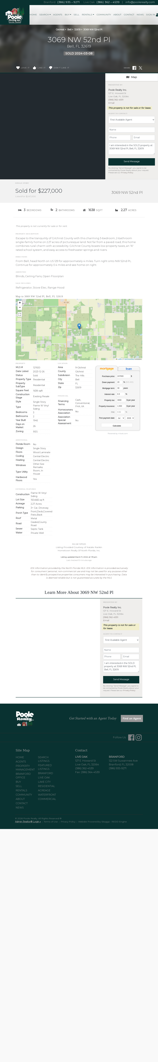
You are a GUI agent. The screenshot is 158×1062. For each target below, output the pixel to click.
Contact (129, 14)
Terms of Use (51, 821)
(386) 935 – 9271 (68, 2)
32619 (77, 29)
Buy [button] (67, 14)
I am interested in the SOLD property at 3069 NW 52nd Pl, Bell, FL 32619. (131, 149)
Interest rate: (110, 394)
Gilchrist (60, 29)
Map (131, 77)
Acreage (44, 790)
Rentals (21, 790)
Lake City (44, 781)
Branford (45, 773)
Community (104, 14)
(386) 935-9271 (117, 768)
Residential (46, 786)
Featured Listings (45, 767)
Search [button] (44, 14)
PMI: (113, 412)
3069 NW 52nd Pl (92, 29)
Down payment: (108, 382)
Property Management (25, 767)
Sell (76, 14)
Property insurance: (107, 406)
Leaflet (119, 359)
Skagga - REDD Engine (114, 821)
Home (33, 14)
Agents (57, 14)
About (117, 14)
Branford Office (23, 775)
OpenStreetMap (129, 359)
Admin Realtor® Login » (28, 821)
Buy (18, 781)
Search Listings (43, 759)
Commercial (47, 799)
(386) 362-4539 (116, 99)
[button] (79, 326)
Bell (69, 29)
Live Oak (44, 777)
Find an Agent (132, 718)
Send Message (132, 161)
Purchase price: (108, 376)
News (140, 14)
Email (111, 102)
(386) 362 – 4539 (108, 2)
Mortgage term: (108, 388)
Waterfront (47, 794)
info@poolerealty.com (140, 2)
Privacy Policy (127, 172)
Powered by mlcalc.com (118, 433)
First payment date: (107, 418)
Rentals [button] (87, 14)
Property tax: (109, 400)
